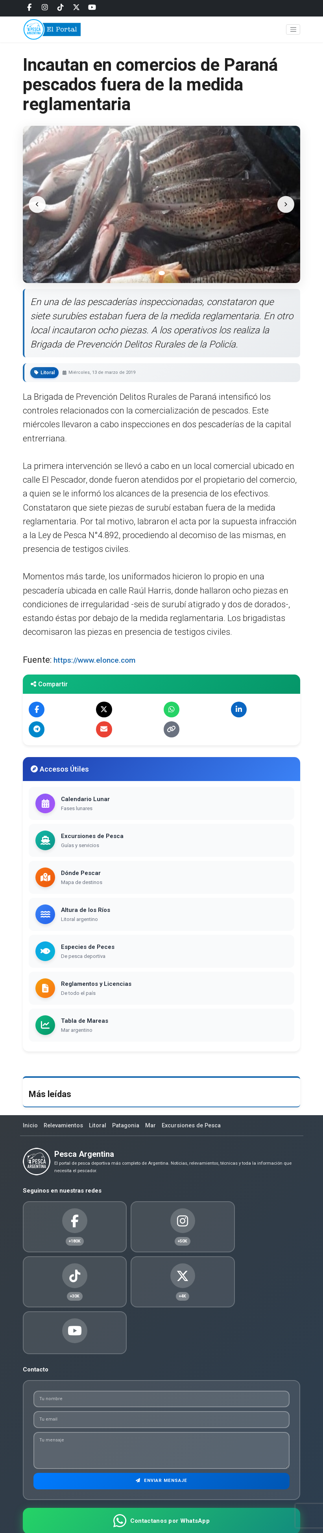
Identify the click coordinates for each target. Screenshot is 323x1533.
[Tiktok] (60, 7)
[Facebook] (29, 7)
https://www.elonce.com (101, 660)
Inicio (30, 1128)
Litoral (100, 1128)
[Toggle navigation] (293, 32)
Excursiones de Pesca (197, 1128)
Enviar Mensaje (161, 1441)
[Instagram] (45, 7)
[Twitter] (76, 7)
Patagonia (129, 1128)
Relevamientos (64, 1128)
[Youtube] (92, 7)
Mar (155, 1128)
